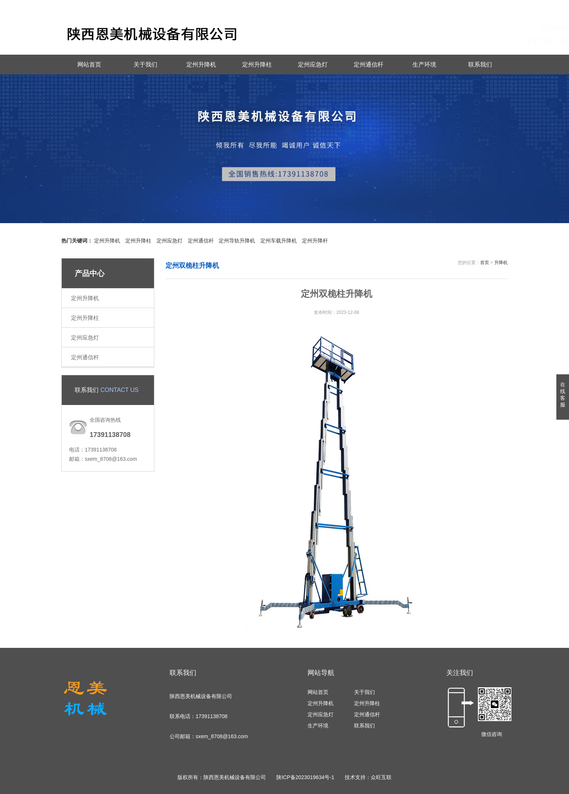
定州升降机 (201, 64)
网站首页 (89, 64)
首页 (484, 262)
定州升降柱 (257, 64)
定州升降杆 (315, 241)
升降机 (501, 262)
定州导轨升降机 (237, 241)
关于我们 (145, 64)
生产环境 (424, 64)
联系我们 (461, 6)
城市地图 (497, 6)
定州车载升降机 (278, 241)
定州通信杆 (368, 64)
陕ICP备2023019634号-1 (305, 777)
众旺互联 (381, 777)
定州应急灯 (313, 64)
